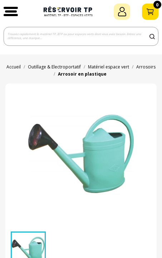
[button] (11, 11)
